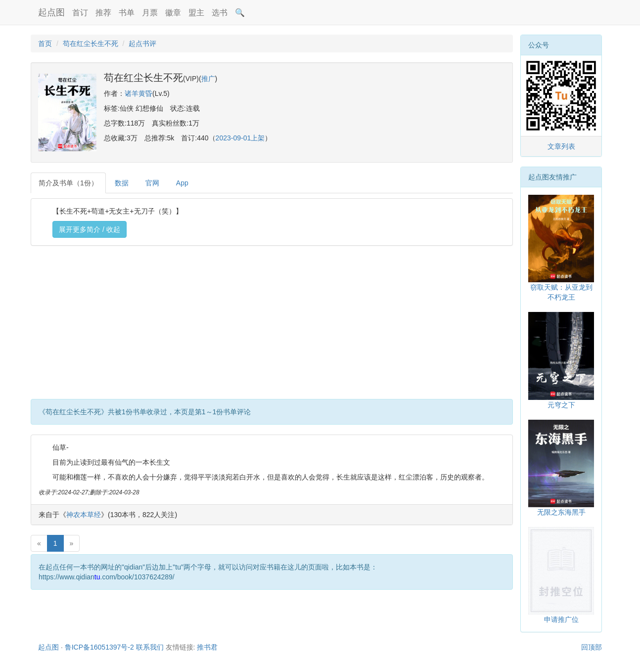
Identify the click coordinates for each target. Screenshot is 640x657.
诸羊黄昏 (138, 93)
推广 (208, 79)
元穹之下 (561, 405)
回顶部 (591, 647)
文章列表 (561, 146)
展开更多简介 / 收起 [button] (89, 229)
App (182, 183)
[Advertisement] (272, 325)
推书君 (207, 647)
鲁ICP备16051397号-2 (99, 647)
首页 (45, 43)
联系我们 (150, 647)
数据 (122, 183)
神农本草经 (83, 515)
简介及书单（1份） (68, 183)
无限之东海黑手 (561, 512)
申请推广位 (561, 619)
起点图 (51, 12)
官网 (152, 183)
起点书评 (142, 43)
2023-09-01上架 (240, 138)
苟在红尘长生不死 (90, 43)
